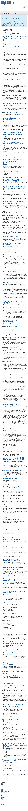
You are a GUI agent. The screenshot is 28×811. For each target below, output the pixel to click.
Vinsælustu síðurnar (5, 792)
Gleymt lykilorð (4, 786)
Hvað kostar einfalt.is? (10, 479)
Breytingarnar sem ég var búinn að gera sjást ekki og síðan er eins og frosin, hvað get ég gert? (14, 179)
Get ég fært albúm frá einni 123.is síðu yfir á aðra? (14, 663)
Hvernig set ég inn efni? (11, 361)
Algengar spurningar (5, 796)
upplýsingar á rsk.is (15, 622)
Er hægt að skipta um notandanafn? (10, 653)
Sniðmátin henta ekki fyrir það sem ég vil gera (15, 302)
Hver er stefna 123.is (10, 613)
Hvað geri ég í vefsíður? (11, 47)
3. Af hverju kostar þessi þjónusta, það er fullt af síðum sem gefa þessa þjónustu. (15, 745)
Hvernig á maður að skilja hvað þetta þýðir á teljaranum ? (13, 202)
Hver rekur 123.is (9, 620)
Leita (2, 790)
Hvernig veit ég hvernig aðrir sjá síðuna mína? (13, 244)
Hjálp (2, 784)
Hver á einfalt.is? (8, 448)
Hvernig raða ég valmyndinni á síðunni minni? (13, 119)
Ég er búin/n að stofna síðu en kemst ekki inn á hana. (13, 705)
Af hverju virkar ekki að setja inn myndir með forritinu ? (14, 502)
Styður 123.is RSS (9, 684)
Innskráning (3, 785)
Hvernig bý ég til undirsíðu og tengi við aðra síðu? (15, 104)
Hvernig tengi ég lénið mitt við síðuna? (13, 327)
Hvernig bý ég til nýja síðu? (12, 95)
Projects (2, 804)
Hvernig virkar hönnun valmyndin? (14, 255)
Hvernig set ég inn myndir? (12, 405)
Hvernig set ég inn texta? (11, 429)
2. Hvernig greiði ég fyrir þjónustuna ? (11, 720)
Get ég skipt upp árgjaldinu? (12, 470)
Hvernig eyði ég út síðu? (11, 112)
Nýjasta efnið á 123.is (5, 791)
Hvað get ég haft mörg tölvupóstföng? (10, 321)
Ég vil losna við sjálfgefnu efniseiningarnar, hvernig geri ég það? (14, 348)
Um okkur (3, 783)
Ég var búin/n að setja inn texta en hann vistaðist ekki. (14, 338)
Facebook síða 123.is (5, 803)
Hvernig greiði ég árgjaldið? (12, 487)
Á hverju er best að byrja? (11, 693)
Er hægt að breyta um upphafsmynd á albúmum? (12, 560)
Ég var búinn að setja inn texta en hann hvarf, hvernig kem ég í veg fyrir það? (14, 188)
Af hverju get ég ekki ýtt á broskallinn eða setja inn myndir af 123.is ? (14, 143)
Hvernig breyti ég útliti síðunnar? (14, 215)
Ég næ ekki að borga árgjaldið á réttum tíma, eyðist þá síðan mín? (14, 459)
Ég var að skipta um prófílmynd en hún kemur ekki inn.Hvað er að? (14, 642)
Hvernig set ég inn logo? (11, 236)
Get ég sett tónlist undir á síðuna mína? (14, 672)
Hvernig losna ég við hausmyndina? (15, 225)
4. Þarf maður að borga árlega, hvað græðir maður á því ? (15, 760)
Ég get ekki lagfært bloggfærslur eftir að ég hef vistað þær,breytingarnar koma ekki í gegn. (14, 162)
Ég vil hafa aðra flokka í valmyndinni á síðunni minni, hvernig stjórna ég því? (15, 38)
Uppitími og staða (4, 799)
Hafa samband (3, 797)
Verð (2, 798)
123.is (3, 7)
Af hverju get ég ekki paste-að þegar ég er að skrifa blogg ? (13, 133)
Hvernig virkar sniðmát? (11, 282)
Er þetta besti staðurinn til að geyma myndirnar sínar (13, 568)
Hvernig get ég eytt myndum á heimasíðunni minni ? (13, 579)
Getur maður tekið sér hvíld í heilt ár (14, 771)
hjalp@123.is (5, 634)
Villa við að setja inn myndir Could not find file (14, 592)
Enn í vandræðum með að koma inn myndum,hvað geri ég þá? (15, 538)
